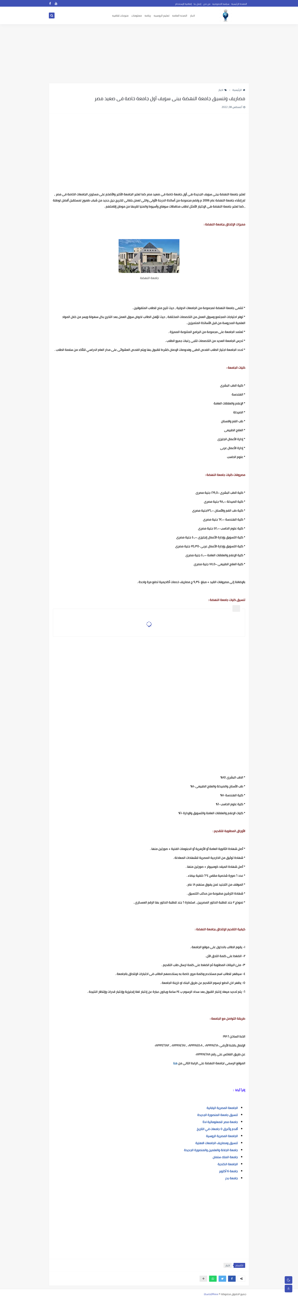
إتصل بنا (197, 4)
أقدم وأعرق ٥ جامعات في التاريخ (217, 1129)
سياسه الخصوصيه (220, 4)
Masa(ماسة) (211, 1294)
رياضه (148, 15)
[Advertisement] (149, 53)
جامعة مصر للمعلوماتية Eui (220, 1122)
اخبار (192, 15)
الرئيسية (238, 89)
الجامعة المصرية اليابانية (222, 1108)
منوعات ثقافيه (120, 15)
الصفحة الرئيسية (239, 4)
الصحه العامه (179, 15)
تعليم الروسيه (161, 15)
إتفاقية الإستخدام (183, 4)
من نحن (206, 4)
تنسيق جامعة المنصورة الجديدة (217, 1115)
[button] (232, 1279)
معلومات (136, 15)
